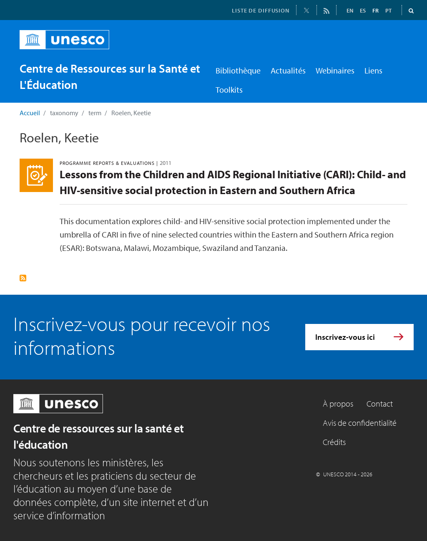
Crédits (334, 442)
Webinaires (335, 70)
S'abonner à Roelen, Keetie (23, 278)
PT (388, 10)
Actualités (288, 70)
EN (350, 10)
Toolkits (229, 89)
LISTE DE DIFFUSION (260, 10)
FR (375, 10)
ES (363, 10)
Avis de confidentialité (360, 422)
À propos (338, 403)
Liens (373, 70)
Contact (380, 403)
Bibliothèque (238, 70)
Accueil (30, 113)
